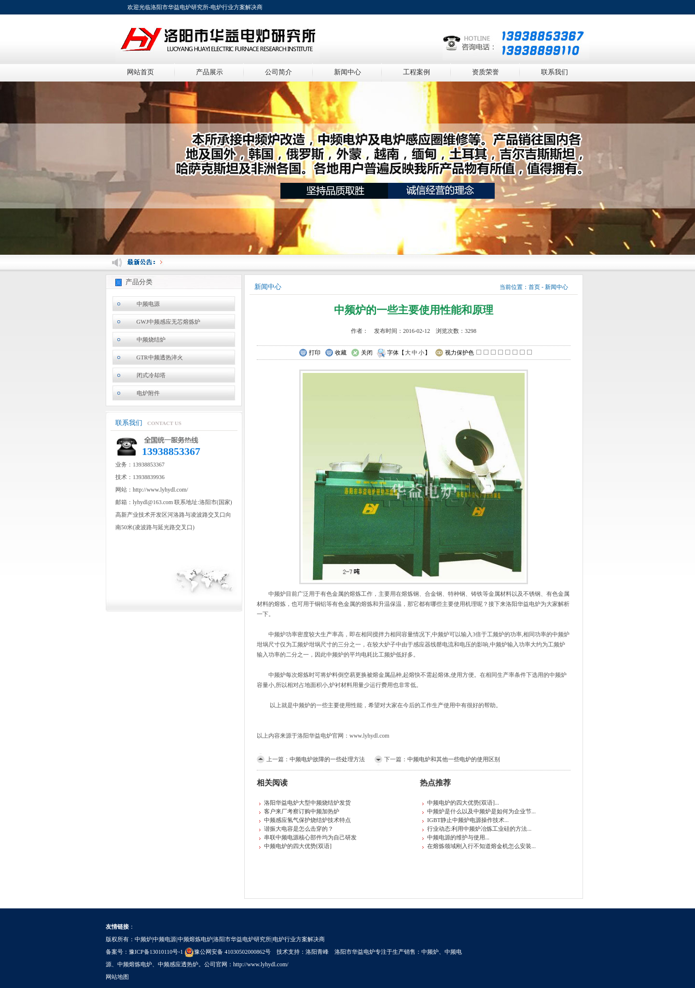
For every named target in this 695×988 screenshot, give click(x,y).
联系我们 (554, 72)
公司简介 (278, 72)
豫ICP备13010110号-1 (156, 951)
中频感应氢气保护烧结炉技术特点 (307, 820)
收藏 (336, 353)
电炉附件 (148, 393)
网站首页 (140, 72)
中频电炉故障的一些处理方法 (327, 759)
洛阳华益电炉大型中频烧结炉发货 (307, 802)
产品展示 (209, 72)
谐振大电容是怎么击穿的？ (299, 828)
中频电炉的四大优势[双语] (298, 846)
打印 (309, 353)
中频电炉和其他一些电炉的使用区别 (453, 759)
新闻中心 (347, 72)
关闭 (362, 353)
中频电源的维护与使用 (456, 837)
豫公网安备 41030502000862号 (227, 951)
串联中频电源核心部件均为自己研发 (310, 837)
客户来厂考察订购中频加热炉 (301, 811)
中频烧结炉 (151, 339)
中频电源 (148, 304)
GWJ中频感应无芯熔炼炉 (169, 321)
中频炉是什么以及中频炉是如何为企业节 (479, 811)
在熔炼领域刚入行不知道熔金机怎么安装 (479, 846)
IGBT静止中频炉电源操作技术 (465, 820)
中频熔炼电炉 (134, 964)
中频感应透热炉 (178, 964)
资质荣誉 (485, 72)
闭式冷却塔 (151, 375)
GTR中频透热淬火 (160, 357)
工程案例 (416, 72)
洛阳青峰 (317, 951)
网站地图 (117, 977)
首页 (534, 287)
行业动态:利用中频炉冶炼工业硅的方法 (477, 828)
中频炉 (430, 951)
